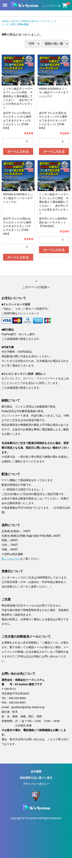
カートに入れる (18, 151)
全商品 (5, 21)
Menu (5, 3)
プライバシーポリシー (36, 783)
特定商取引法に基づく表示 (36, 777)
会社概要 (36, 771)
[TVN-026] (23, 24)
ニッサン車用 (9, 24)
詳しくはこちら (11, 558)
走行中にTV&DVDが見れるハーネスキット (32, 21)
